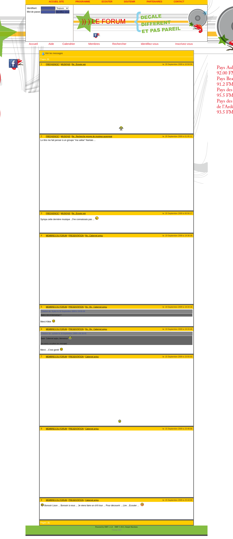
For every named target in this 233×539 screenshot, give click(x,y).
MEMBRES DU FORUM (56, 235)
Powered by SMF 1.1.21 (104, 527)
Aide (51, 43)
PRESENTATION (76, 235)
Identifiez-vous (150, 43)
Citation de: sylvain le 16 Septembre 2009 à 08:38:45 (63, 334)
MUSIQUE (65, 64)
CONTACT (179, 1)
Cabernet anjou (92, 357)
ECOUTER (107, 1)
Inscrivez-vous (184, 43)
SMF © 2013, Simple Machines (126, 527)
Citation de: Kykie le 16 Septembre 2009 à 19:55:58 (63, 311)
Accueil (33, 43)
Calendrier (68, 43)
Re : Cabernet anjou (94, 235)
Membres (94, 43)
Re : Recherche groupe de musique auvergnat (92, 136)
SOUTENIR (129, 1)
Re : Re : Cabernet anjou (96, 307)
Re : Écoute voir (79, 64)
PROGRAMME (82, 1)
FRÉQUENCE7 (52, 64)
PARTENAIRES (154, 1)
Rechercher (119, 43)
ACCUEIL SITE (56, 1)
